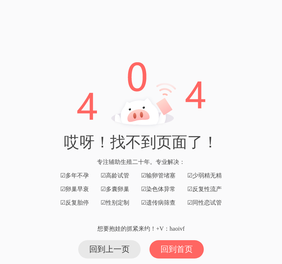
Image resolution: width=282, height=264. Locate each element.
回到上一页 (109, 249)
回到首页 (176, 249)
